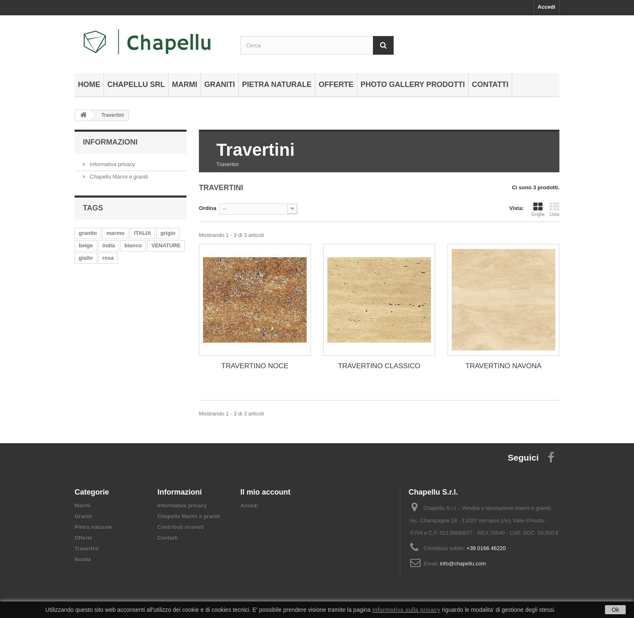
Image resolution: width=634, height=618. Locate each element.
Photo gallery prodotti (413, 84)
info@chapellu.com (463, 563)
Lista (554, 209)
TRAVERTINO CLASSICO (379, 366)
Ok (615, 609)
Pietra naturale (277, 84)
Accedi (546, 7)
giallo (86, 258)
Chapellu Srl (136, 84)
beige (86, 245)
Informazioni (110, 142)
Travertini (87, 549)
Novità (83, 559)
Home (89, 84)
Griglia (537, 209)
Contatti (490, 84)
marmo (115, 233)
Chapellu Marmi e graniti (118, 177)
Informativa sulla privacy (406, 609)
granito (88, 233)
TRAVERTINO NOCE (254, 366)
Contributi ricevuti (180, 527)
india (108, 245)
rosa (108, 258)
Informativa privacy (111, 164)
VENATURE (166, 245)
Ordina (207, 208)
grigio (167, 233)
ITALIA (142, 233)
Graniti (219, 84)
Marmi (184, 84)
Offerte (336, 84)
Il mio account (265, 492)
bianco (133, 245)
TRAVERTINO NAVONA (503, 366)
